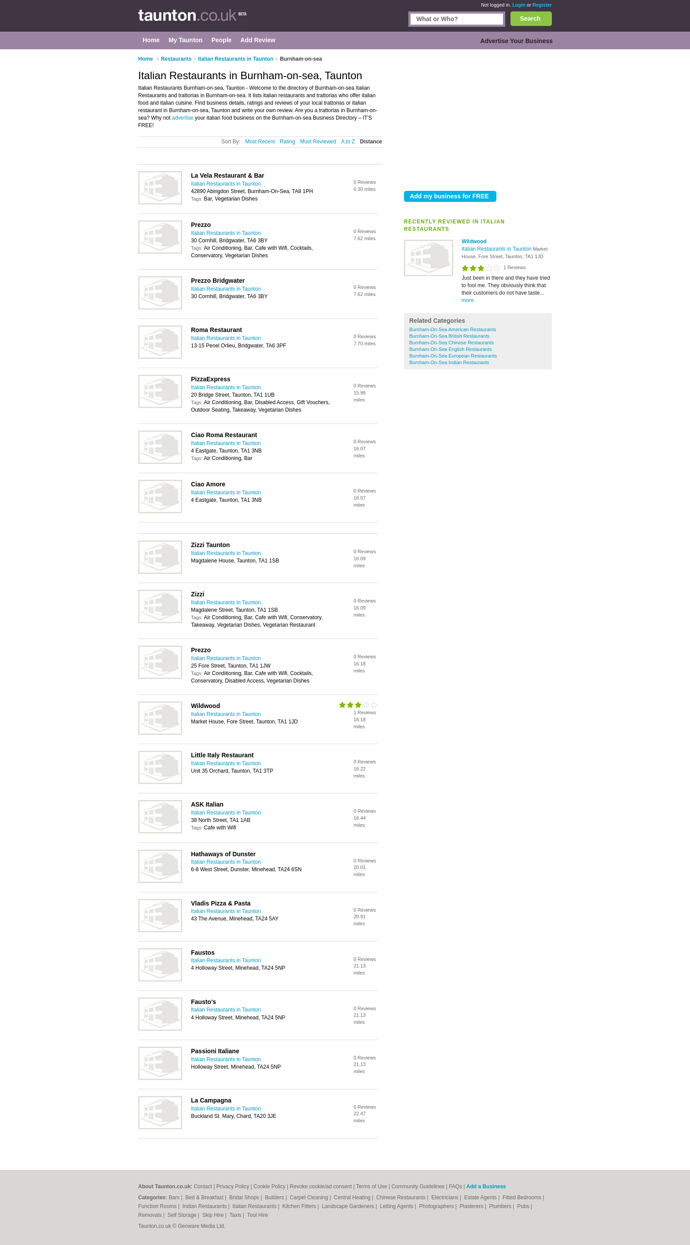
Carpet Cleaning (310, 1197)
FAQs (455, 1186)
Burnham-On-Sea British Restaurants (449, 336)
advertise (183, 118)
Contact (203, 1186)
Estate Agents (481, 1197)
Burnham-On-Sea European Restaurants (453, 355)
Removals (150, 1215)
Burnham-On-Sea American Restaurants (452, 329)
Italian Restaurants (255, 1206)
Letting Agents (397, 1206)
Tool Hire (257, 1215)
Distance (371, 142)
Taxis (236, 1215)
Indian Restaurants (205, 1206)
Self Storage (182, 1215)
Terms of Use (371, 1186)
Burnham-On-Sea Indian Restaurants (449, 362)
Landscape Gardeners (348, 1206)
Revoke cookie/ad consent (321, 1186)
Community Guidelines (417, 1186)
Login (518, 4)
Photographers (437, 1206)
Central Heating (353, 1197)
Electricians (445, 1197)
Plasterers (471, 1206)
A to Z (348, 142)
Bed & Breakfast (205, 1197)
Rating (287, 142)
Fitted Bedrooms (523, 1197)
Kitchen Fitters (300, 1206)
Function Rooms (158, 1206)
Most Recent (260, 142)
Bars (175, 1197)
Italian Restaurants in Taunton (497, 249)
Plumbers (501, 1206)
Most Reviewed (318, 142)
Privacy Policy (233, 1186)
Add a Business (486, 1186)
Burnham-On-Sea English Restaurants (450, 349)
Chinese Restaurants (401, 1197)
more (467, 300)
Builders (275, 1197)
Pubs (524, 1206)
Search (530, 18)
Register (542, 4)
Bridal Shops (245, 1197)
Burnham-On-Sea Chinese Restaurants (451, 342)
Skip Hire (213, 1215)
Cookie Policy (269, 1186)
